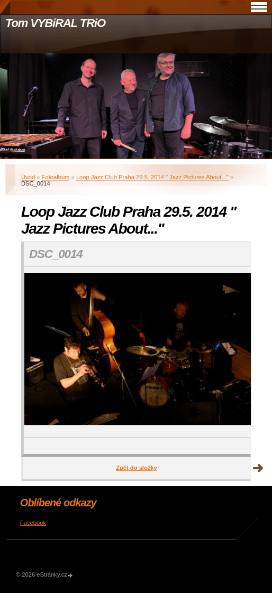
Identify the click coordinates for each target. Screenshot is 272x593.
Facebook (33, 523)
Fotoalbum (56, 177)
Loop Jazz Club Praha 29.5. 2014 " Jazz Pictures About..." (152, 177)
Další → (258, 468)
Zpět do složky (136, 468)
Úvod (28, 177)
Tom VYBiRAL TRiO (55, 23)
